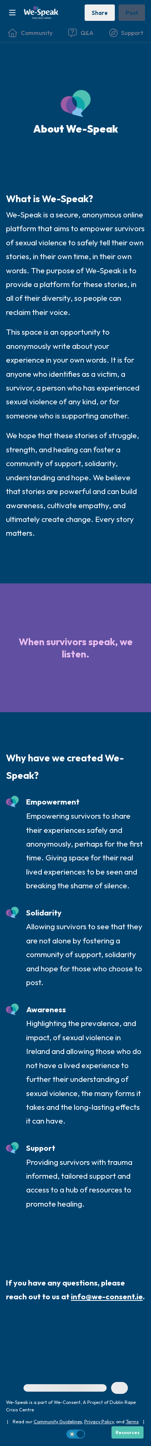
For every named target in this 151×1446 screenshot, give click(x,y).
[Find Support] (126, 32)
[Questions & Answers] (81, 32)
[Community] (30, 32)
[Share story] (100, 12)
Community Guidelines (58, 1421)
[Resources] (127, 1432)
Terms (132, 1421)
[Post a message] (132, 12)
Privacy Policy (99, 1421)
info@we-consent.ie (107, 1296)
